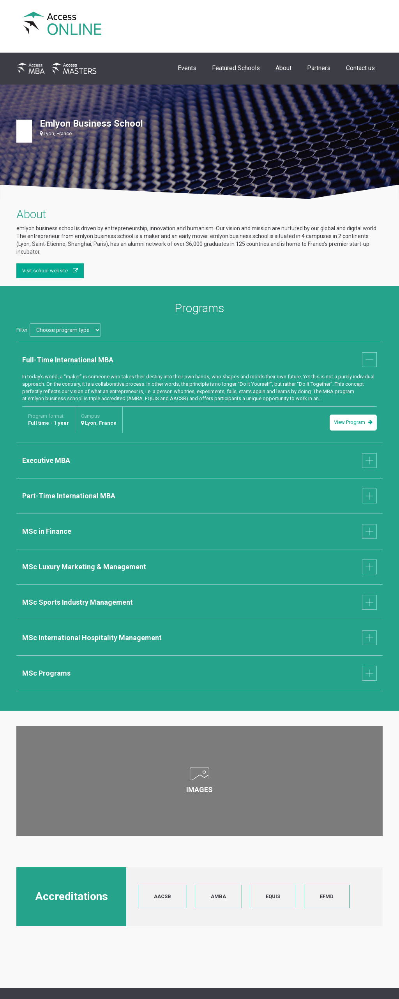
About (283, 68)
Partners (318, 68)
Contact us (360, 68)
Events (187, 68)
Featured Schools (236, 68)
